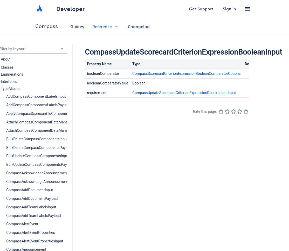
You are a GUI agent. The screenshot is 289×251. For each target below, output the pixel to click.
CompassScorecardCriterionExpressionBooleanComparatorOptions (186, 73)
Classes (7, 67)
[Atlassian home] (39, 9)
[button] (247, 9)
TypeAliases (10, 89)
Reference (106, 26)
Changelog (139, 26)
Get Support (201, 8)
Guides (77, 26)
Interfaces (9, 82)
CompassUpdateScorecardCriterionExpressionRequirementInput (184, 93)
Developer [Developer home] (70, 8)
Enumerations (12, 74)
